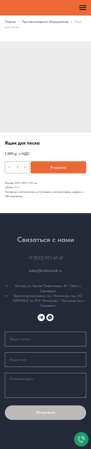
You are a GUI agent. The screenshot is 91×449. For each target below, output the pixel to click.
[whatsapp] (50, 317)
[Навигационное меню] (82, 7)
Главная (10, 21)
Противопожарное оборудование (45, 21)
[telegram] (41, 317)
